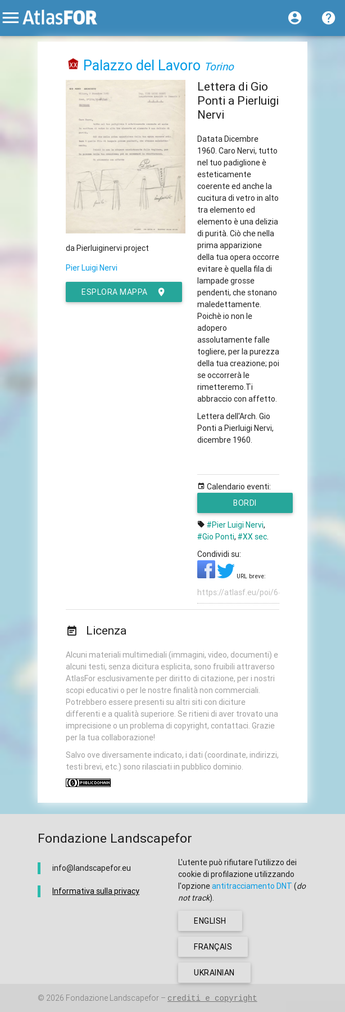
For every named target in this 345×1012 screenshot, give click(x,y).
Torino (219, 66)
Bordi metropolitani (245, 505)
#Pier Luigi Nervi (235, 525)
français (213, 947)
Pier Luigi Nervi (91, 268)
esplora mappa (123, 292)
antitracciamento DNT (252, 886)
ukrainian (214, 973)
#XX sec (252, 537)
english (210, 921)
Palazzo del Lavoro (142, 65)
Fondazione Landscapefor (112, 998)
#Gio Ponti (215, 537)
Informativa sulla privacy (95, 891)
